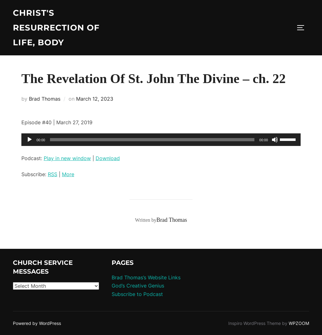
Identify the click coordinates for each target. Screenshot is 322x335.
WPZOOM (299, 323)
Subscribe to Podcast (137, 294)
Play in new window (67, 158)
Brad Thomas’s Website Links (146, 277)
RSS (52, 174)
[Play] (29, 140)
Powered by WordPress (37, 323)
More (68, 174)
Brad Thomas (44, 99)
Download (108, 158)
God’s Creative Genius (138, 285)
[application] (161, 139)
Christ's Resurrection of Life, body (56, 27)
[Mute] (275, 140)
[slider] (152, 139)
